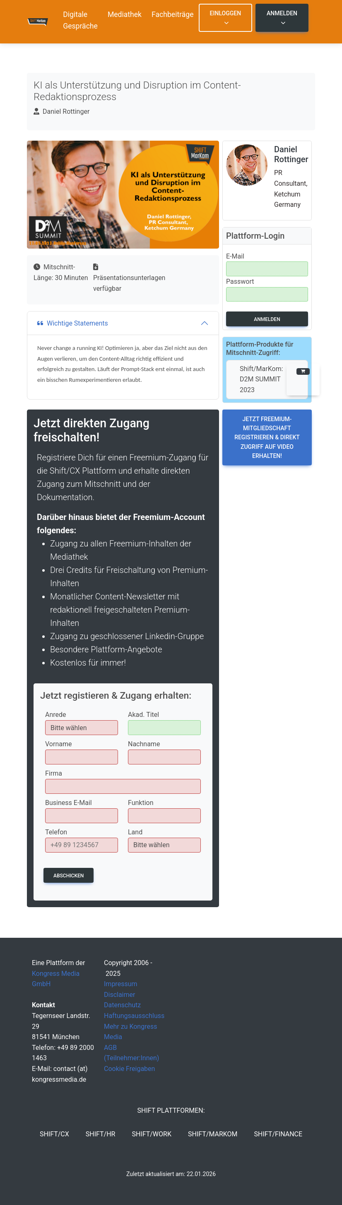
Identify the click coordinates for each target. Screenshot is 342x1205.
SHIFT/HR (101, 1134)
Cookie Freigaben (129, 1069)
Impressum (120, 984)
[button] (303, 379)
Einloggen (225, 17)
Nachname (144, 744)
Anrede (55, 715)
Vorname (58, 744)
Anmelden (282, 17)
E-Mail (235, 256)
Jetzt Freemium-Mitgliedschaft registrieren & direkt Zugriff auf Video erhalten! (267, 438)
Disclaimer (119, 995)
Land (135, 832)
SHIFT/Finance (278, 1134)
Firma (53, 773)
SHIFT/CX (54, 1134)
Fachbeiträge (173, 14)
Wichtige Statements (72, 323)
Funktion (141, 803)
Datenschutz (122, 1005)
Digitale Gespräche (80, 20)
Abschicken (68, 876)
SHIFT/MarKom (213, 1134)
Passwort (240, 281)
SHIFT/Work (151, 1134)
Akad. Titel (143, 715)
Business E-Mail (68, 803)
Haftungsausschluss (134, 1016)
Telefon (56, 832)
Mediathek (125, 14)
